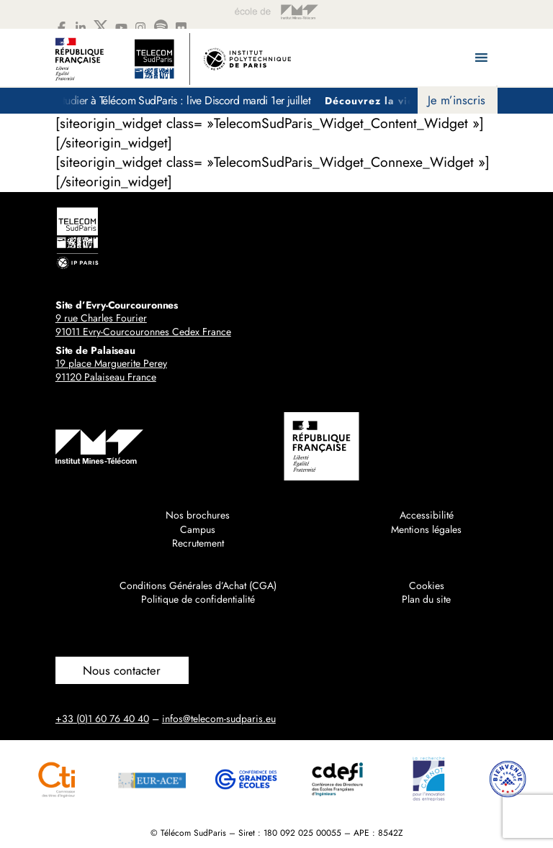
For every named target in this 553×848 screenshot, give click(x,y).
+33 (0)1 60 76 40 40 (102, 718)
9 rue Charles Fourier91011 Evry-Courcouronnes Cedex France (143, 325)
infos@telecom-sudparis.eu (219, 718)
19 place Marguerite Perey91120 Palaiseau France (111, 370)
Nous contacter (122, 670)
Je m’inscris (456, 100)
